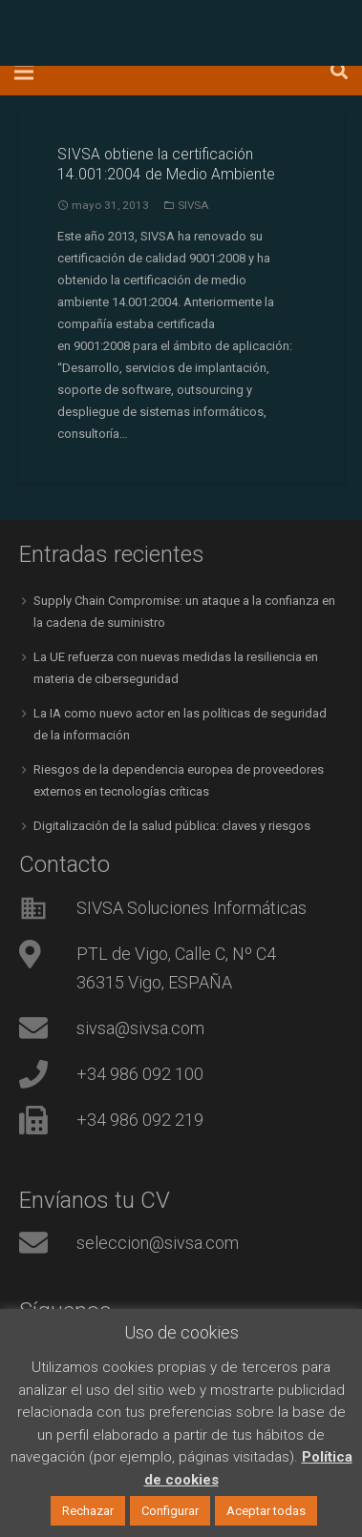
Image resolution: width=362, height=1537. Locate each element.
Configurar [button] (170, 1511)
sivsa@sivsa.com (140, 1028)
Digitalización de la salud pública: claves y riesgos (171, 826)
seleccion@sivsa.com (157, 1243)
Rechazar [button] (88, 1511)
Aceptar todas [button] (266, 1511)
